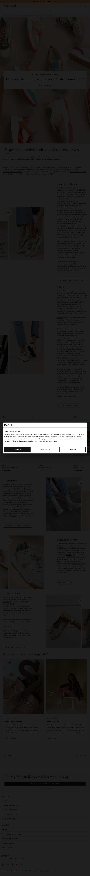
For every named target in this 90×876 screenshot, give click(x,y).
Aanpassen (45, 449)
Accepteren (17, 449)
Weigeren (72, 449)
